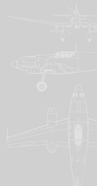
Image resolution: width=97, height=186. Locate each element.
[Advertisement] (48, 50)
